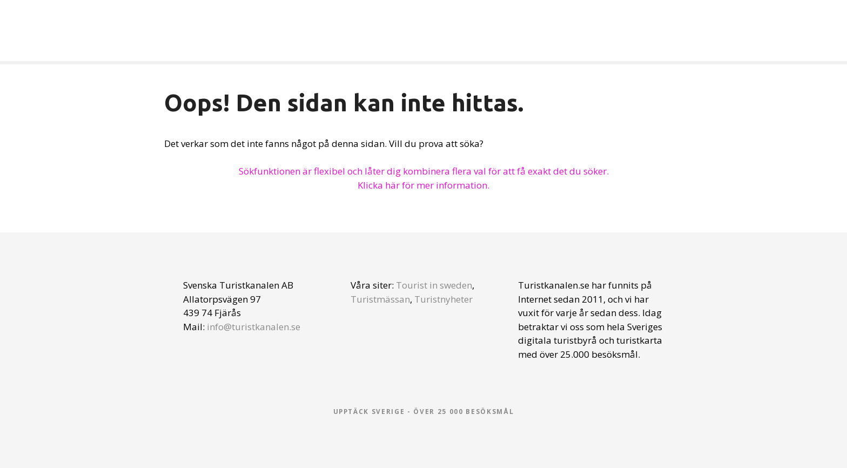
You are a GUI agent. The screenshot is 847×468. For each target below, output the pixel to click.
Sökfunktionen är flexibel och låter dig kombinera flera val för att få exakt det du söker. (424, 171)
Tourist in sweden (434, 285)
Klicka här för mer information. (423, 185)
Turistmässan (380, 299)
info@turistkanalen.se (253, 326)
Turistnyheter (443, 299)
